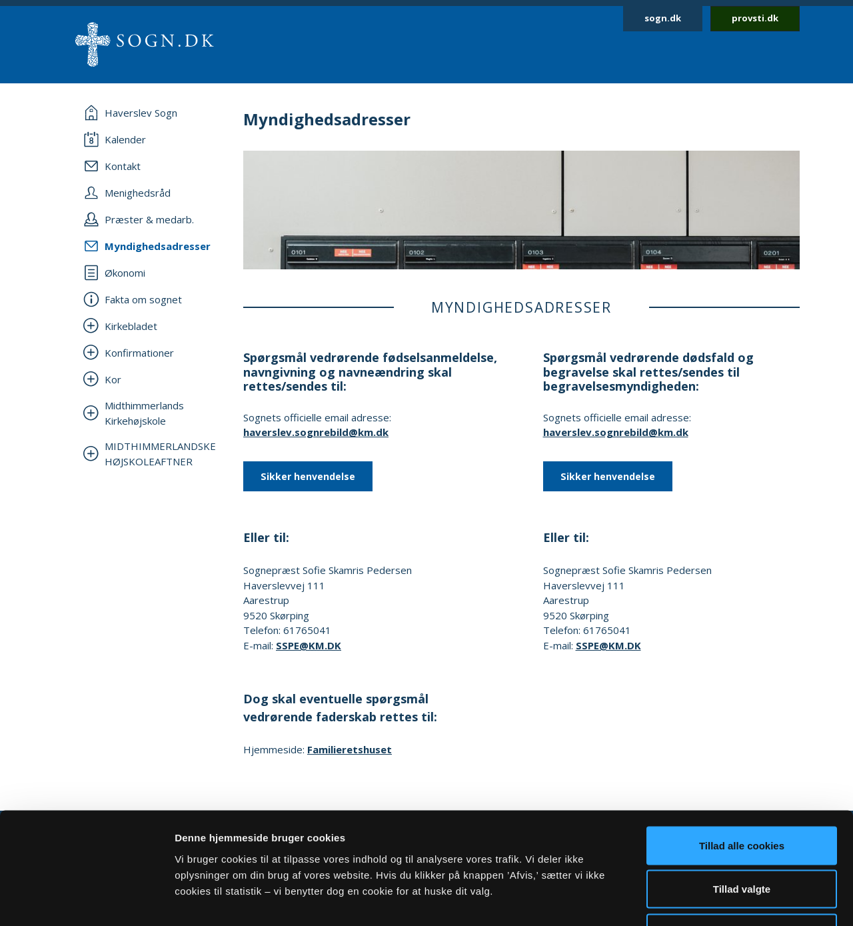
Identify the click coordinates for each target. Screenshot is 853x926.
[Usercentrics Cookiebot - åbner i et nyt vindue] (86, 900)
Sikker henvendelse (308, 476)
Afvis (742, 838)
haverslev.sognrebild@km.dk (316, 432)
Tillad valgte (741, 795)
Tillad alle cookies (741, 751)
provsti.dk (755, 18)
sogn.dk (662, 18)
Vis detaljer (693, 899)
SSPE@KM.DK (308, 645)
